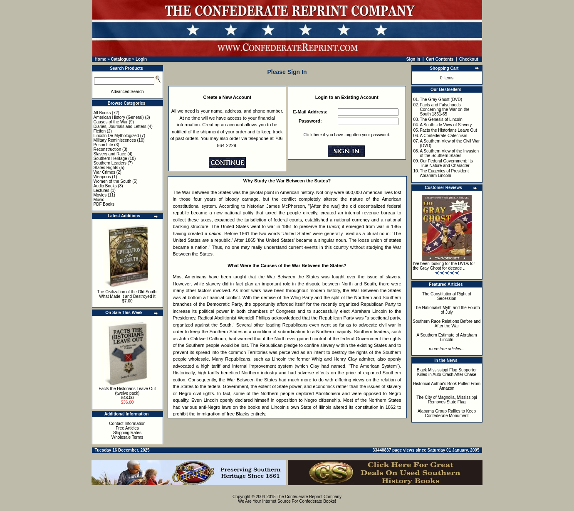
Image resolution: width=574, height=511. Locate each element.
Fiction (100, 131)
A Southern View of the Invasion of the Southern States (449, 153)
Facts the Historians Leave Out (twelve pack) (127, 391)
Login (141, 59)
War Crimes (104, 172)
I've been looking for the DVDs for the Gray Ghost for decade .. (444, 265)
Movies (100, 195)
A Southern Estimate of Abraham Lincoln (446, 337)
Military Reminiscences (115, 140)
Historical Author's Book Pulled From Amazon (446, 386)
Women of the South (112, 181)
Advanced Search (127, 91)
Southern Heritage (110, 158)
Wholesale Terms (127, 437)
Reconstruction (107, 149)
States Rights (106, 167)
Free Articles (127, 428)
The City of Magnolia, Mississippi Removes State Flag (446, 399)
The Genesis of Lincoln (441, 119)
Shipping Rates (127, 432)
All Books (102, 113)
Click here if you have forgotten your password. (347, 135)
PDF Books (104, 204)
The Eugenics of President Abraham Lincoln (444, 173)
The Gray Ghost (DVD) (441, 99)
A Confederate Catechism (443, 135)
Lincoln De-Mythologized (116, 135)
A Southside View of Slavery (446, 125)
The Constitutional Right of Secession (446, 296)
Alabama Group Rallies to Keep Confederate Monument (447, 413)
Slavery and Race (110, 154)
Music (99, 199)
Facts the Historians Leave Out (448, 130)
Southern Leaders (110, 163)
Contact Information (127, 423)
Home (100, 59)
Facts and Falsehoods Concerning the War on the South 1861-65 (444, 109)
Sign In (413, 59)
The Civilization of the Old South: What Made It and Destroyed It (127, 294)
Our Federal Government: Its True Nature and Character (446, 163)
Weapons (102, 176)
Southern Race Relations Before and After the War (447, 323)
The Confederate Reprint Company (309, 496)
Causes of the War (111, 122)
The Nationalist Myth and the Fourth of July (447, 309)
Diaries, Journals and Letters (120, 126)
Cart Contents (439, 59)
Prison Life (103, 144)
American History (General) (119, 117)
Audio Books (105, 186)
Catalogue (121, 59)
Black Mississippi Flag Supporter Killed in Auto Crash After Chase (447, 372)
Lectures (101, 190)
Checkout (468, 59)
